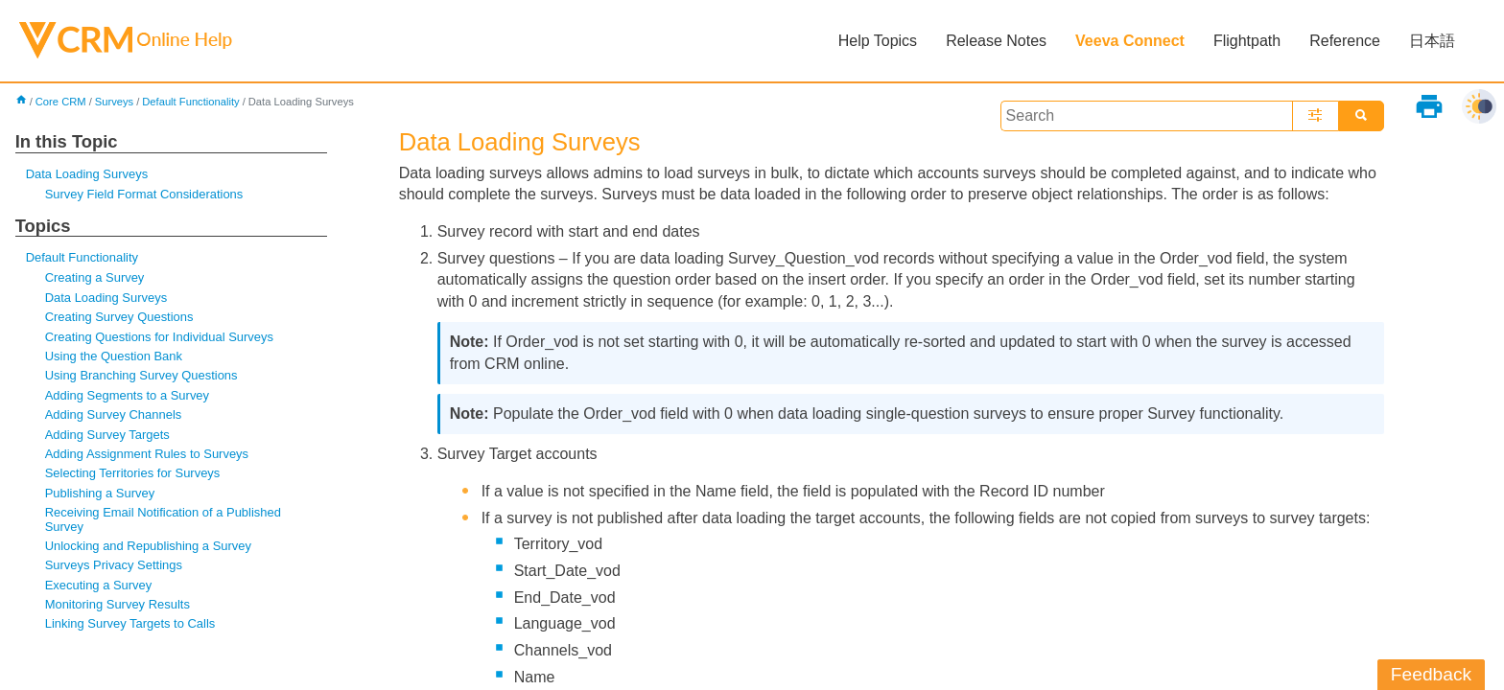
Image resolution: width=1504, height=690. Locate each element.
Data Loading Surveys (87, 174)
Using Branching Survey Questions (141, 375)
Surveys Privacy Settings (113, 565)
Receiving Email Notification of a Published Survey (163, 519)
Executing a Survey (99, 585)
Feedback (1431, 674)
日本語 (1432, 41)
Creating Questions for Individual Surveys (159, 337)
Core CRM (60, 101)
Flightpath (1247, 41)
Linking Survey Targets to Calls (130, 623)
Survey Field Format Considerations (144, 194)
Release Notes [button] (996, 41)
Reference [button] (1344, 41)
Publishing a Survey (100, 493)
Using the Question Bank (113, 356)
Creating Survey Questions (119, 317)
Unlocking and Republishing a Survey (148, 546)
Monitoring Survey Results (117, 604)
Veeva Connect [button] (1130, 41)
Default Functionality (190, 101)
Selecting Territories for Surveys (133, 473)
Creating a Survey (95, 277)
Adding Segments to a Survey (127, 395)
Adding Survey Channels (113, 414)
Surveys (114, 101)
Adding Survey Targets (107, 434)
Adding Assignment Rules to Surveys (146, 454)
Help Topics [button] (877, 41)
